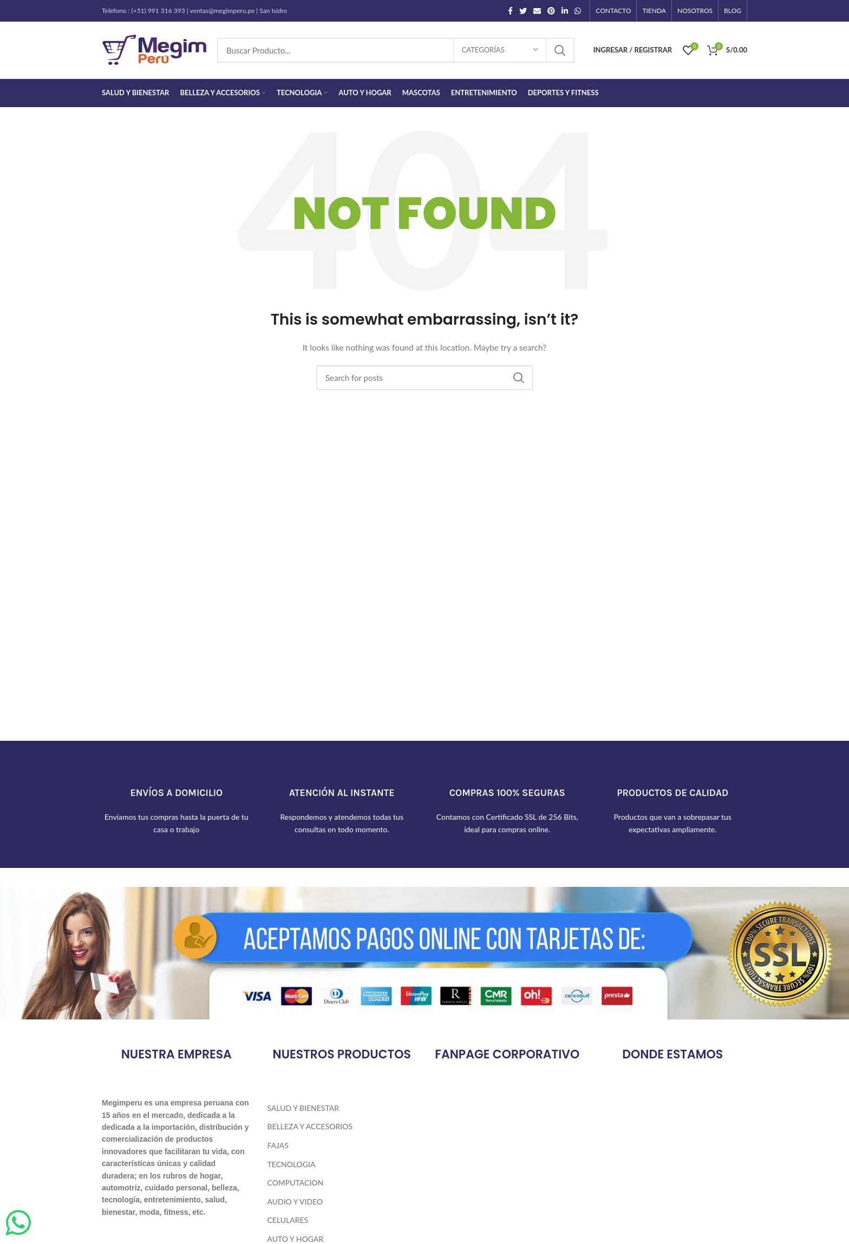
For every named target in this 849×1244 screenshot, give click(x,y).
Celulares (288, 1220)
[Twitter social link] (523, 11)
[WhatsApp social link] (577, 11)
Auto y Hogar (295, 1238)
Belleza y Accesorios (309, 1126)
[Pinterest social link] (551, 11)
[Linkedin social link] (564, 11)
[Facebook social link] (510, 11)
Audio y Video (295, 1201)
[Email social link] (537, 11)
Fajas (278, 1145)
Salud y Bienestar (303, 1108)
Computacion (295, 1182)
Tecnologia (291, 1164)
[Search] (395, 50)
